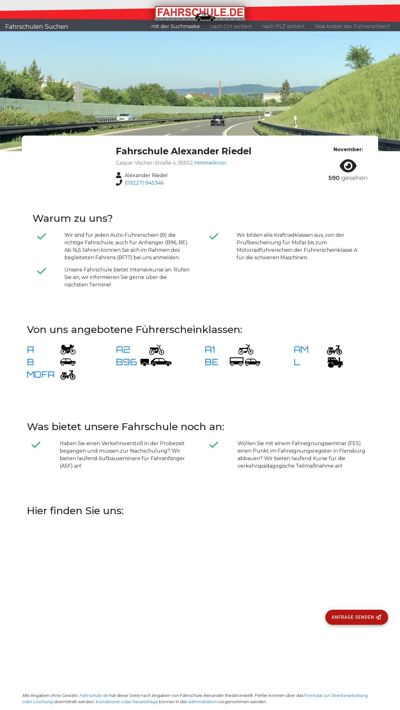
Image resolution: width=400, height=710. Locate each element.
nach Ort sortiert (231, 26)
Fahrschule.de (94, 695)
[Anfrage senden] (356, 617)
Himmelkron (210, 163)
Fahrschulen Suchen (36, 26)
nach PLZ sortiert (283, 26)
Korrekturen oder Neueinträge (127, 701)
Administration (202, 701)
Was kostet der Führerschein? (352, 26)
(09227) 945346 (144, 183)
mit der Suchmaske (178, 25)
